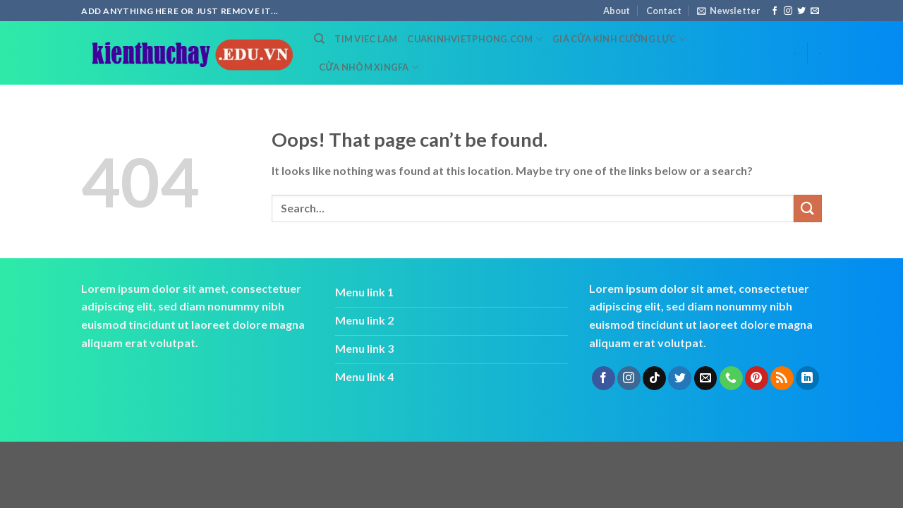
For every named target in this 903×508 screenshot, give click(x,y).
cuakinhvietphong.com (475, 39)
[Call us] (731, 378)
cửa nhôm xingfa (368, 67)
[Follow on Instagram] (788, 11)
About (616, 10)
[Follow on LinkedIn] (807, 378)
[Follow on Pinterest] (756, 378)
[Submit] (808, 208)
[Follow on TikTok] (654, 378)
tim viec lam (365, 38)
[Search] (319, 38)
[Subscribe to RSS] (782, 378)
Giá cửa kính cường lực (619, 39)
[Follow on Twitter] (801, 11)
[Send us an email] (815, 11)
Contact (663, 10)
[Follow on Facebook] (774, 11)
